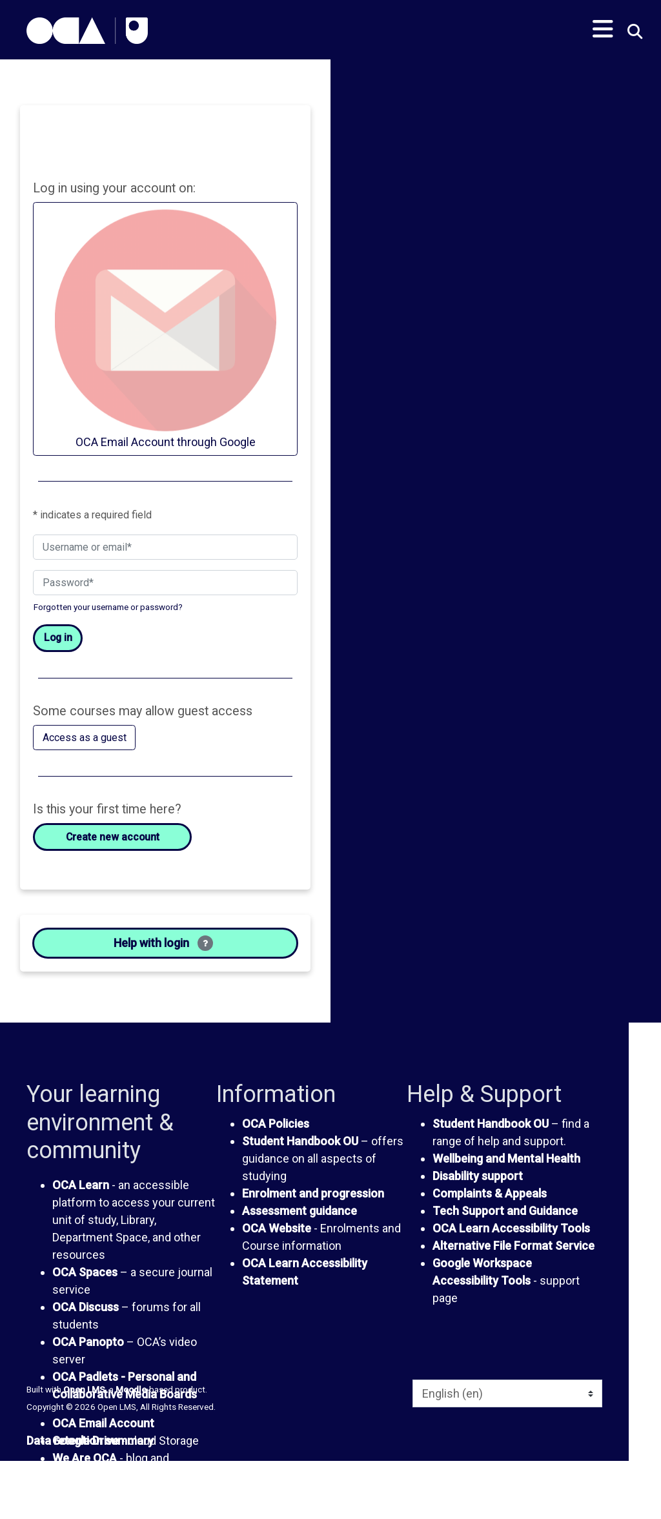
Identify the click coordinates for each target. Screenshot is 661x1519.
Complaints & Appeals (489, 1193)
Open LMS (84, 1389)
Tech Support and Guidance (505, 1211)
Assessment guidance (299, 1211)
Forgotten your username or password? (108, 607)
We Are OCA (84, 1458)
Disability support (477, 1176)
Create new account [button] (112, 837)
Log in (58, 637)
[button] (633, 32)
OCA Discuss (85, 1307)
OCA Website (276, 1228)
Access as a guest (85, 737)
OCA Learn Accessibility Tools (511, 1228)
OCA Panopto (88, 1342)
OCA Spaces (84, 1272)
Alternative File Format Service (513, 1245)
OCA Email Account (103, 1423)
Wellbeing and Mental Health (506, 1158)
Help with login (163, 943)
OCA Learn (80, 1185)
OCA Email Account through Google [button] (165, 328)
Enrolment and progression (313, 1193)
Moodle (131, 1389)
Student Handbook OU (300, 1141)
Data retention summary (90, 1440)
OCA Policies (275, 1123)
